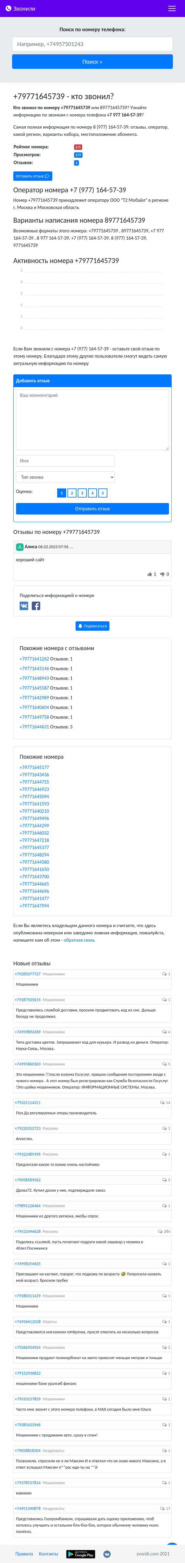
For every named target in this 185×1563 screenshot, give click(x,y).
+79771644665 (34, 884)
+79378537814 (28, 1482)
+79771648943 (34, 678)
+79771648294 (34, 855)
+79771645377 (34, 847)
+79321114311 (28, 1102)
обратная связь (79, 940)
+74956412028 (28, 1321)
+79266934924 (28, 1347)
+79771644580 (34, 862)
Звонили (20, 8)
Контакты (48, 1554)
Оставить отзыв (32, 176)
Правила (24, 1554)
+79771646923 (34, 789)
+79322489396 (28, 1154)
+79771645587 (34, 688)
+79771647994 (34, 906)
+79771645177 (34, 767)
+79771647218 (34, 840)
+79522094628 (28, 1231)
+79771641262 (34, 659)
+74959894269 (28, 1032)
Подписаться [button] (92, 626)
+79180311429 (28, 1295)
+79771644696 (34, 891)
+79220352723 (28, 1128)
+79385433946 (28, 1424)
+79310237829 (28, 1399)
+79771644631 (34, 727)
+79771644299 (34, 826)
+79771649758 (34, 717)
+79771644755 (34, 782)
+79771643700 (34, 876)
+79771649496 (34, 818)
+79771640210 (34, 811)
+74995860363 (28, 1064)
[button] (92, 61)
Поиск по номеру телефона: (92, 29)
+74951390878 (28, 1508)
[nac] (172, 8)
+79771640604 (34, 707)
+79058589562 (28, 1180)
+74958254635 (28, 1263)
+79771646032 (34, 833)
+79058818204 (28, 1450)
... (71, 546)
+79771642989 (34, 697)
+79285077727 (28, 974)
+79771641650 (34, 869)
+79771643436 (34, 775)
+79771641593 (34, 804)
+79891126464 (28, 1205)
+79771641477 (34, 898)
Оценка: (24, 491)
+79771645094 (34, 796)
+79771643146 (34, 668)
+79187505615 (28, 999)
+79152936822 (28, 1373)
